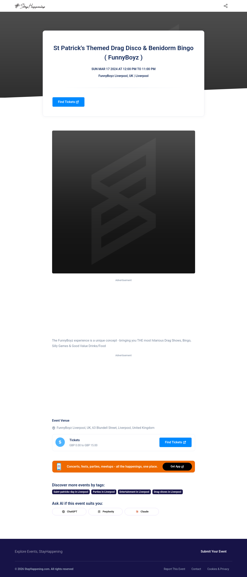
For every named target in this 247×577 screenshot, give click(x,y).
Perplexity (105, 511)
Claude (141, 511)
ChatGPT (69, 511)
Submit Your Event (214, 551)
